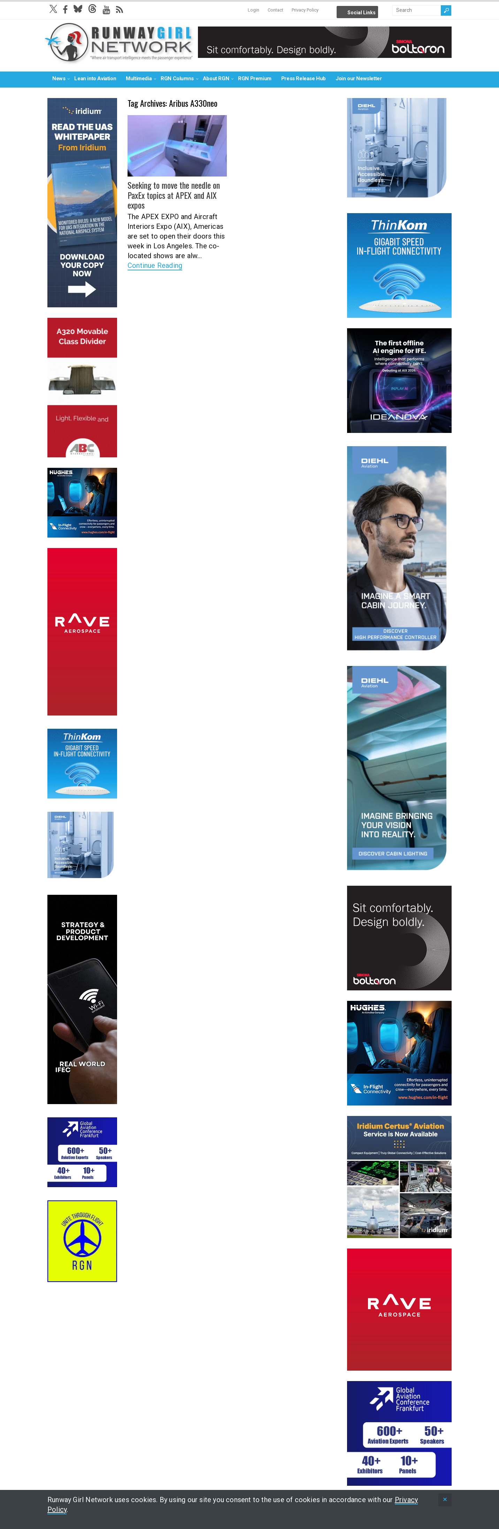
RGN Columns (177, 78)
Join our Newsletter (359, 78)
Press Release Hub (303, 78)
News (58, 78)
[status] (445, 1499)
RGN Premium (254, 78)
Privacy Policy (305, 10)
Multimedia (139, 78)
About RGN (216, 78)
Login (253, 10)
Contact (275, 10)
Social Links (361, 12)
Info (386, 10)
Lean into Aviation (95, 78)
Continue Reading (155, 265)
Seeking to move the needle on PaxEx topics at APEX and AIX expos (174, 195)
